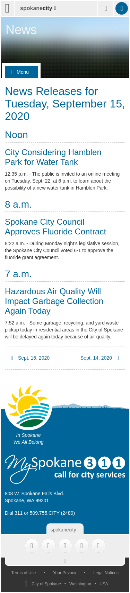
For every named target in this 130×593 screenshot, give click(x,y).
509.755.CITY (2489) (52, 513)
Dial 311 (14, 513)
